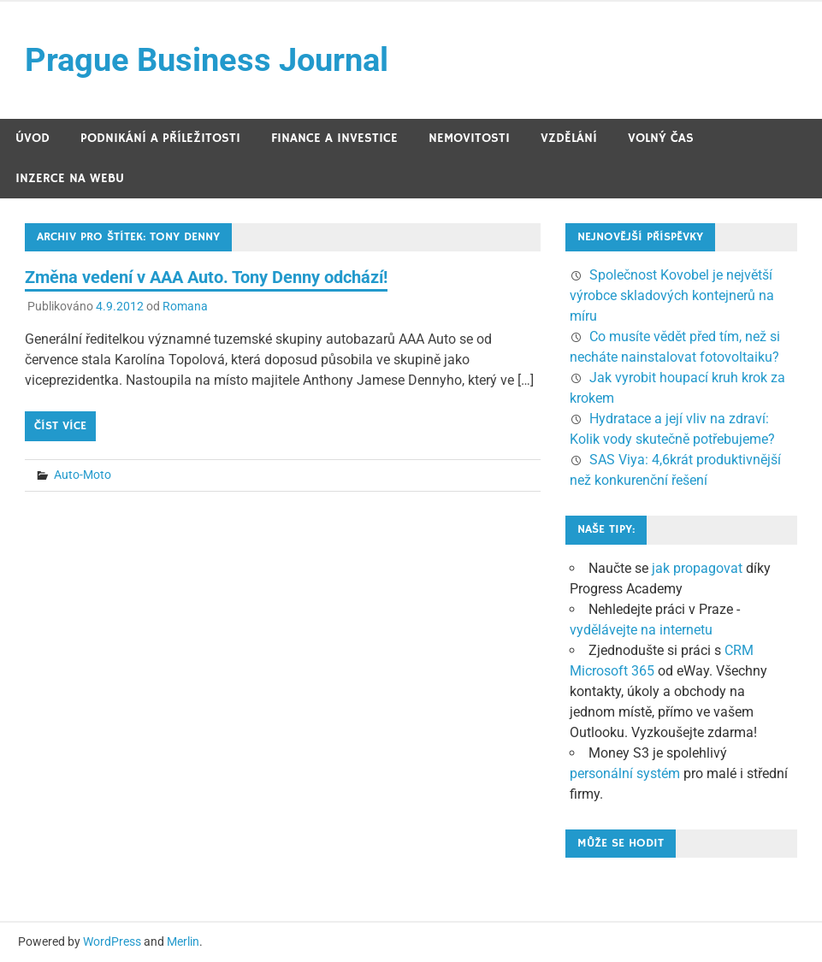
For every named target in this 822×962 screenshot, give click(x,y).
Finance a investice (334, 138)
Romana (185, 306)
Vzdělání (569, 138)
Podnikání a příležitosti (160, 138)
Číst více (60, 426)
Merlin (183, 941)
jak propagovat (697, 568)
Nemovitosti (469, 138)
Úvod (32, 138)
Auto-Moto (82, 474)
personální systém (625, 773)
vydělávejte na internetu (641, 630)
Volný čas (661, 138)
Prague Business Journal (206, 60)
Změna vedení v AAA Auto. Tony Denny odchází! (206, 277)
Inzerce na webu (69, 178)
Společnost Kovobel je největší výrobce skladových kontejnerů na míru (672, 295)
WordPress (112, 941)
